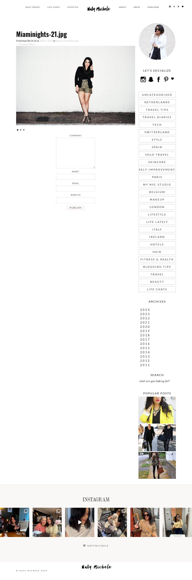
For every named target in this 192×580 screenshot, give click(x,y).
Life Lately (157, 221)
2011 (145, 365)
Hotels (157, 244)
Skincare (157, 162)
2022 (145, 318)
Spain (157, 147)
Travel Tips (157, 109)
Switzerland (157, 132)
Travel (157, 274)
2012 (145, 361)
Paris (157, 177)
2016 (145, 344)
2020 (145, 327)
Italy (157, 229)
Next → (33, 44)
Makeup (157, 199)
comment (76, 135)
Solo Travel (34, 7)
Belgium (157, 192)
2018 (145, 335)
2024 (145, 310)
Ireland (157, 236)
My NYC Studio (157, 184)
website (76, 195)
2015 (145, 348)
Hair (157, 251)
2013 (145, 356)
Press (138, 7)
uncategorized (157, 94)
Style (157, 139)
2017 (145, 339)
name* (76, 171)
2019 (145, 331)
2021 (145, 322)
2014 (145, 352)
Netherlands (157, 102)
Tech (157, 124)
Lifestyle (74, 7)
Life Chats (55, 7)
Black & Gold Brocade (67, 40)
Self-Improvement (157, 169)
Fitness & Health (157, 259)
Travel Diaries (157, 117)
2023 (145, 314)
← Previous (22, 44)
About (123, 7)
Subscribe (154, 7)
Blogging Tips (157, 266)
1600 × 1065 (46, 40)
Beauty (157, 281)
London (157, 206)
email (75, 183)
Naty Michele (100, 10)
